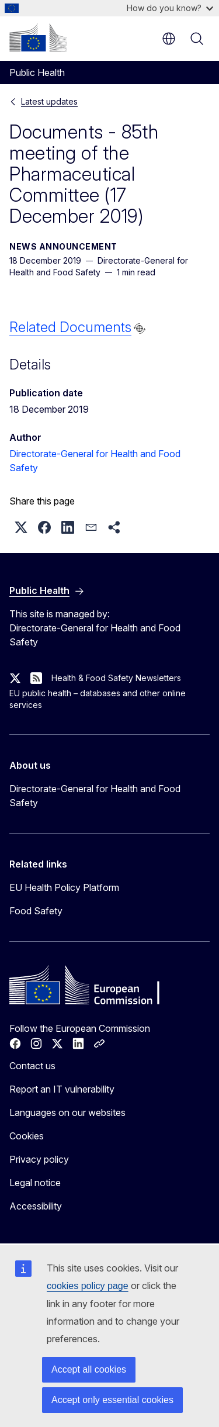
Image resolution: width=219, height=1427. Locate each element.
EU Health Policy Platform (64, 887)
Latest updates (49, 101)
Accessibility (35, 1206)
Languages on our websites (67, 1112)
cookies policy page (87, 1286)
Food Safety (35, 911)
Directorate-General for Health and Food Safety (94, 795)
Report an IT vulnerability (61, 1089)
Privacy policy (39, 1159)
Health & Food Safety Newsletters (116, 678)
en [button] (169, 39)
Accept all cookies (88, 1369)
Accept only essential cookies (112, 1400)
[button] (21, 527)
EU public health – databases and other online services (97, 699)
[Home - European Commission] (38, 37)
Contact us (32, 1066)
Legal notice (35, 1182)
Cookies (26, 1136)
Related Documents (70, 327)
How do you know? (170, 8)
